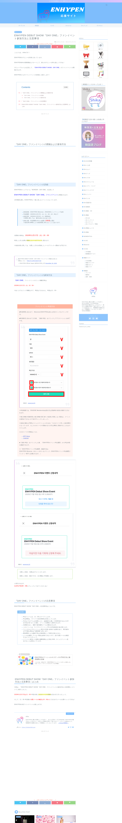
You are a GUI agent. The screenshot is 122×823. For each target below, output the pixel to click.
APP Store (26, 438)
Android (26, 439)
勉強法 (87, 275)
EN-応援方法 (87, 203)
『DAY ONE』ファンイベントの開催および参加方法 (40, 93)
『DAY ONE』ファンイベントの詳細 (36, 95)
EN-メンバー (18, 32)
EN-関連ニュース (89, 228)
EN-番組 (86, 215)
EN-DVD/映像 (88, 161)
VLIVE (86, 240)
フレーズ (88, 273)
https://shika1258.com (28, 729)
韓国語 (86, 271)
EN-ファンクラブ (89, 190)
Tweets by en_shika (84, 327)
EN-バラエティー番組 (92, 224)
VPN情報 (88, 252)
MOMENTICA (88, 236)
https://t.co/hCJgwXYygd (34, 262)
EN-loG (88, 218)
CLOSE (65, 87)
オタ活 (86, 249)
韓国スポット (89, 265)
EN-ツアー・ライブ (89, 186)
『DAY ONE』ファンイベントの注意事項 (37, 102)
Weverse (86, 245)
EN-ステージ (89, 222)
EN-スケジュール (89, 182)
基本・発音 (89, 277)
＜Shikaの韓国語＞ (63, 725)
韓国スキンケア (90, 263)
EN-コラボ (87, 178)
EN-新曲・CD (88, 211)
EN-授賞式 (87, 207)
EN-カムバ (87, 169)
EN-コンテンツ (90, 220)
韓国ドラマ (89, 267)
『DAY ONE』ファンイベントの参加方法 (37, 98)
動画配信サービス (90, 254)
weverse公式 (31, 404)
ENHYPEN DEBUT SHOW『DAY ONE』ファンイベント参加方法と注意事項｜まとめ (46, 106)
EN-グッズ (87, 173)
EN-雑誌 (86, 232)
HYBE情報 (88, 261)
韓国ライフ (87, 258)
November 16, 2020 (51, 265)
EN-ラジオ (87, 198)
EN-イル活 (87, 165)
